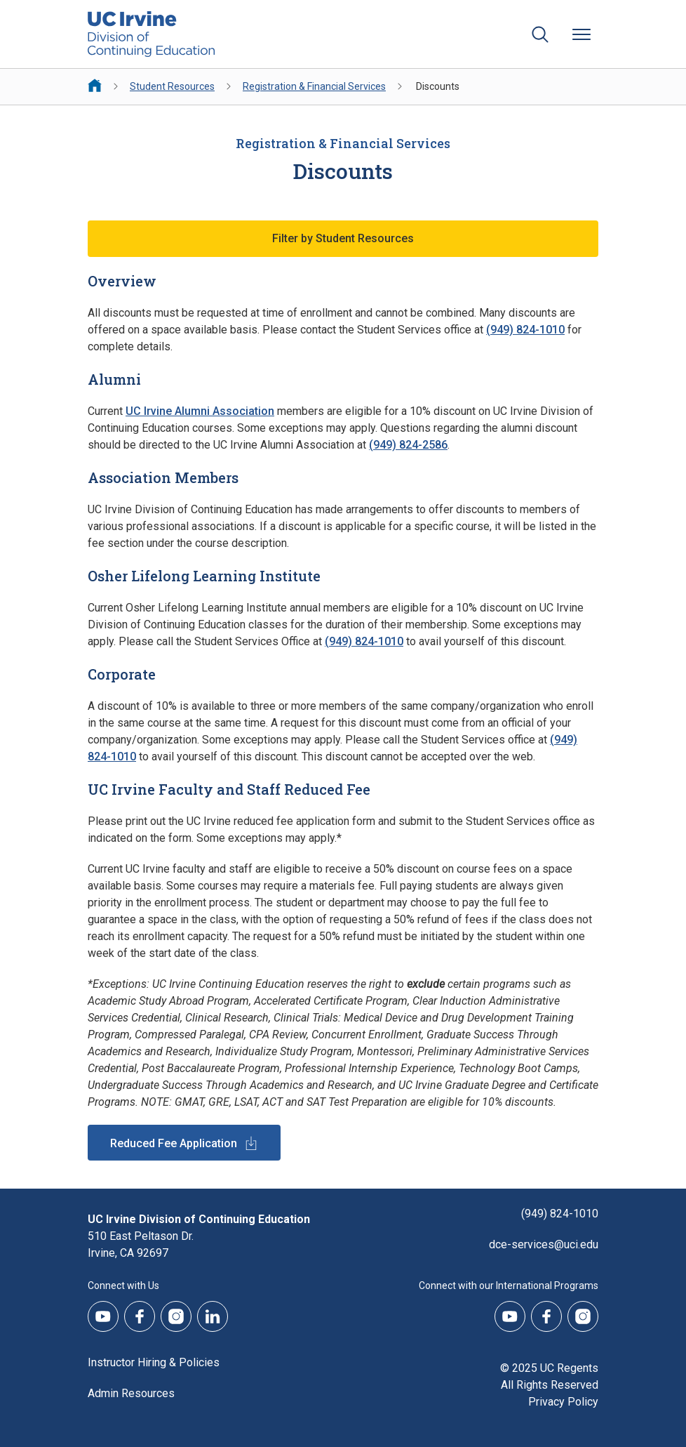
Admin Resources (131, 1393)
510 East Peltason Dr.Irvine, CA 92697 (141, 1244)
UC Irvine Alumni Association (200, 411)
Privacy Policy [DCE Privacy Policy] (563, 1401)
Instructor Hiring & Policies (154, 1362)
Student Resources (172, 86)
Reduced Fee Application (173, 1143)
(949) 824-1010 (525, 329)
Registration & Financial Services (314, 86)
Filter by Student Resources (343, 238)
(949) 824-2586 (408, 444)
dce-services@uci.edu (543, 1244)
